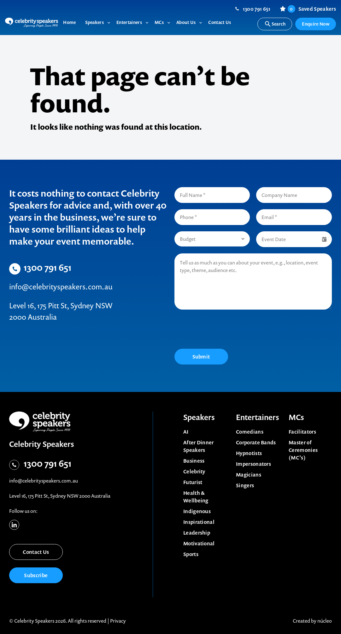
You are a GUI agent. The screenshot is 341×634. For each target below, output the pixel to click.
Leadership (196, 532)
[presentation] (222, 330)
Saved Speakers (312, 9)
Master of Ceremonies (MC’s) (303, 450)
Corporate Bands (256, 442)
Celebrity (194, 471)
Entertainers (257, 417)
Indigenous (197, 511)
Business (194, 460)
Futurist (193, 482)
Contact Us (36, 551)
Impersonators (253, 463)
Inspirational (199, 521)
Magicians (248, 474)
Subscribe (36, 575)
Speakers (199, 417)
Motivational (199, 543)
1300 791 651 (257, 8)
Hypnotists (249, 453)
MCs (296, 417)
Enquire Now (315, 24)
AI (186, 431)
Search (275, 24)
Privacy (118, 620)
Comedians (249, 431)
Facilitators (302, 431)
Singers (245, 485)
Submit (201, 356)
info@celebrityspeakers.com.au (61, 286)
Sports (190, 554)
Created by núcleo (312, 620)
